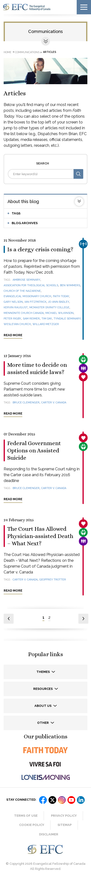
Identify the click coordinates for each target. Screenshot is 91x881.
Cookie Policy (31, 825)
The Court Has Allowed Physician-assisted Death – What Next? (40, 536)
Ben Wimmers (70, 285)
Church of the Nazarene (22, 291)
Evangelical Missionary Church (27, 296)
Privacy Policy (64, 815)
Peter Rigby (12, 318)
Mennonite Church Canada (24, 313)
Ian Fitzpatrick (35, 301)
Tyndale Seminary (67, 318)
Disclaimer (48, 834)
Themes (43, 672)
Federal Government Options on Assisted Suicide (34, 450)
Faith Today (61, 296)
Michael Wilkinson (59, 313)
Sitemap (65, 825)
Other (43, 723)
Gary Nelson (13, 301)
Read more (13, 335)
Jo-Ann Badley (58, 301)
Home (7, 52)
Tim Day (46, 318)
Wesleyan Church (17, 324)
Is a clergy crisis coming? (40, 249)
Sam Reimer (31, 318)
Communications (45, 31)
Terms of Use (26, 815)
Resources (43, 689)
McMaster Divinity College (49, 307)
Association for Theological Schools (31, 285)
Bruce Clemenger (26, 402)
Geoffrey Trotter (52, 579)
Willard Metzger (46, 324)
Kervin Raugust (16, 307)
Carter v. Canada (53, 402)
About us (43, 706)
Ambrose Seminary (26, 279)
